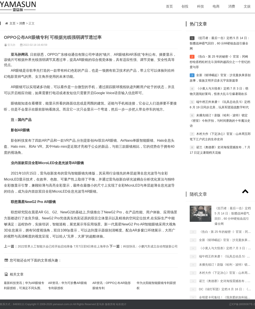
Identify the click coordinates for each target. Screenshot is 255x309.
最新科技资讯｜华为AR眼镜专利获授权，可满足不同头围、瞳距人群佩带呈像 (24, 288)
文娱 (247, 6)
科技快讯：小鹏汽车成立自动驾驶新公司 (150, 246)
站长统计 (121, 304)
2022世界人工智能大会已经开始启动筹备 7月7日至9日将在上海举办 (63, 246)
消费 (231, 6)
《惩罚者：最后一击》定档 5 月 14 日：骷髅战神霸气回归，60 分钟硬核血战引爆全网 (220, 50)
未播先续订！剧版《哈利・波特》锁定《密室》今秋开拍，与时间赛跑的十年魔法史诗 (220, 127)
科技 (200, 6)
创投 (185, 6)
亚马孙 (11, 44)
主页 (13, 23)
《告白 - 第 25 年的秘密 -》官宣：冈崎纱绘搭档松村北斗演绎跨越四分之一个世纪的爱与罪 (220, 69)
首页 (169, 6)
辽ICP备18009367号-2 (242, 304)
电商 (216, 6)
